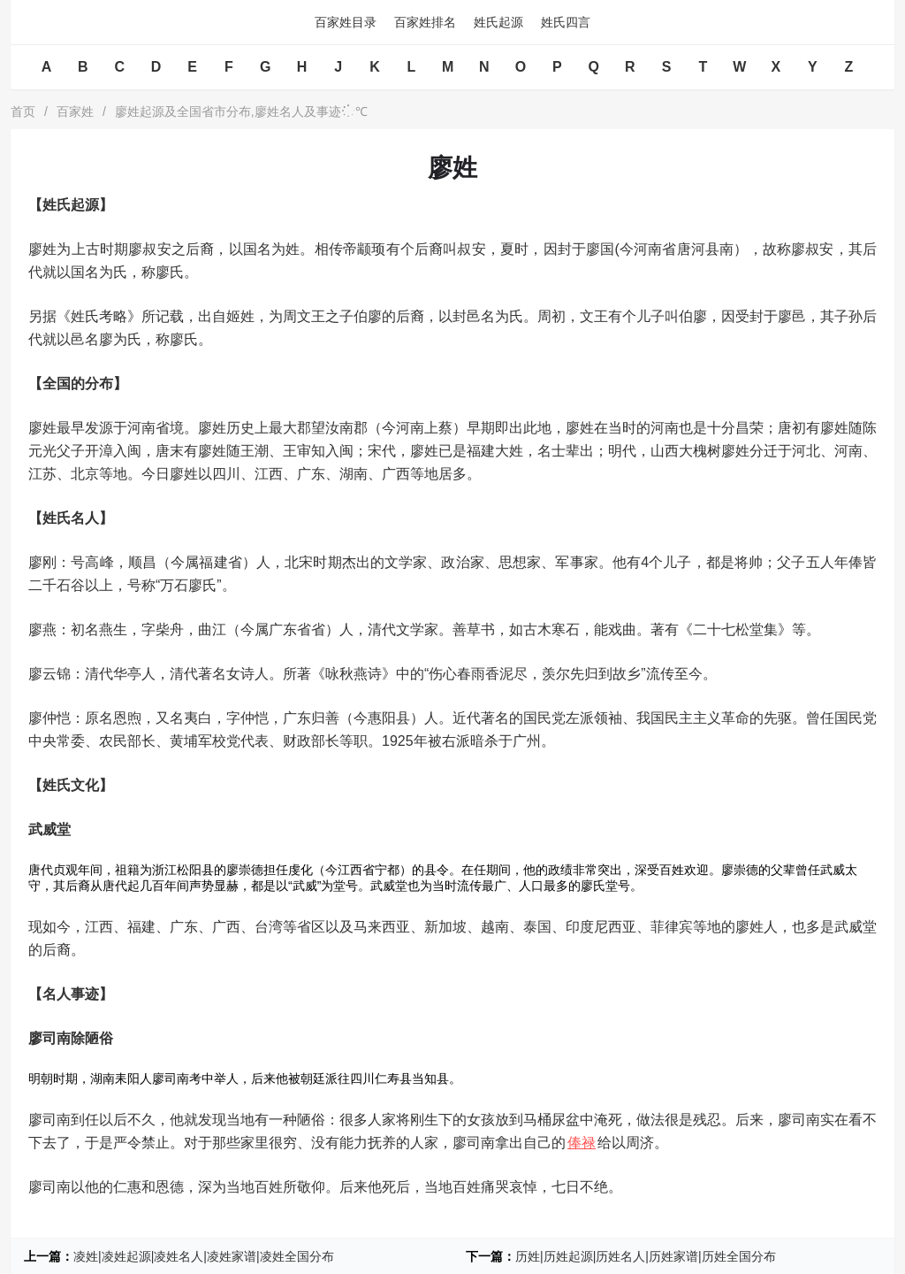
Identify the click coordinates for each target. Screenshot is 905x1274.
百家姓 (75, 111)
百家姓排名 (425, 22)
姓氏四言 (565, 22)
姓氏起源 (498, 22)
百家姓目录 (345, 22)
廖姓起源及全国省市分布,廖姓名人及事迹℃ (241, 111)
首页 (23, 111)
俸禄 (581, 1142)
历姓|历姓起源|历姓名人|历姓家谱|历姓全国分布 (645, 1256)
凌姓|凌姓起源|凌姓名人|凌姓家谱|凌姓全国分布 (203, 1256)
